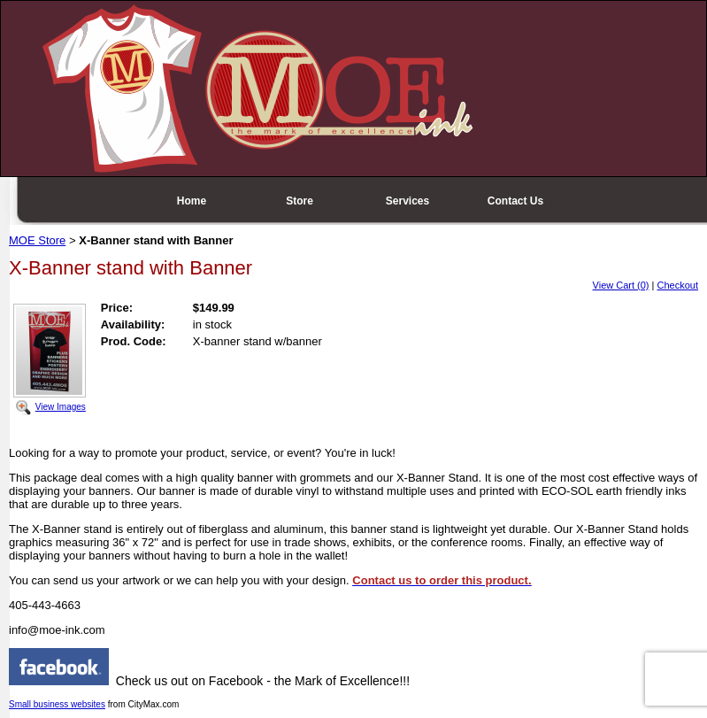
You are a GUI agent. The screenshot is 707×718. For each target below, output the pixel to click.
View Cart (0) (621, 285)
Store (299, 201)
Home (191, 201)
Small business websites (57, 704)
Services (407, 201)
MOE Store (37, 240)
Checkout (677, 285)
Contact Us (515, 201)
